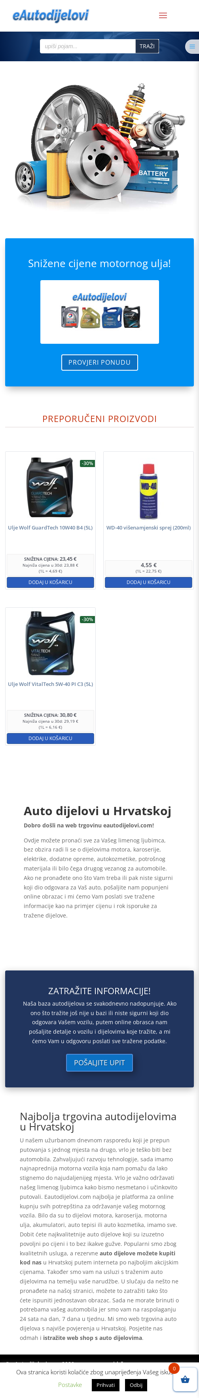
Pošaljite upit (99, 1062)
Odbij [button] (136, 1385)
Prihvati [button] (106, 1385)
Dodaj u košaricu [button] (50, 582)
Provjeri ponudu (99, 362)
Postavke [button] (70, 1385)
